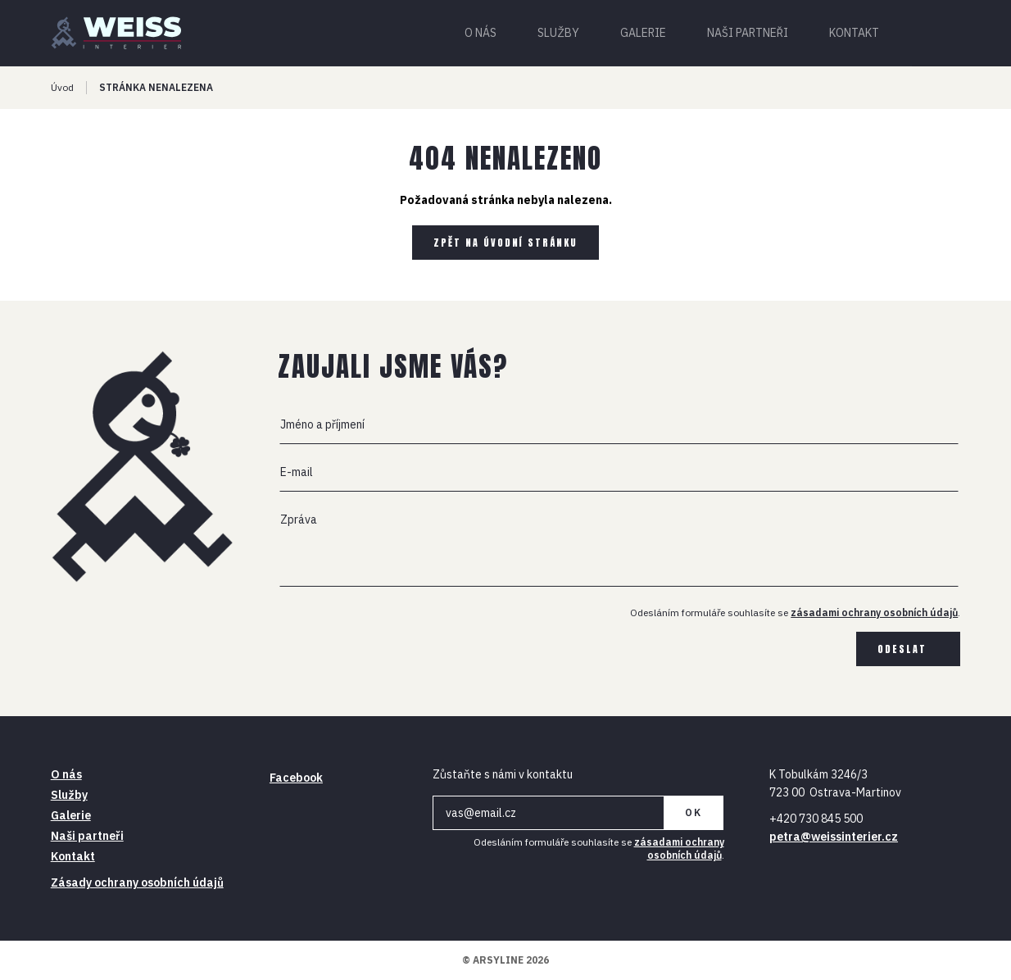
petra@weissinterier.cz (833, 836)
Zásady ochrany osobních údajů (137, 882)
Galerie (643, 32)
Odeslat (902, 649)
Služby (558, 32)
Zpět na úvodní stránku (505, 242)
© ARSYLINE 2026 (505, 960)
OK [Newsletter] (693, 812)
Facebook (296, 777)
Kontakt (854, 32)
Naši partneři (747, 32)
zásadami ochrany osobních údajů (874, 612)
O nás (480, 32)
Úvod (62, 87)
